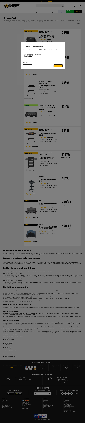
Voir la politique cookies (27, 56)
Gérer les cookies (27, 65)
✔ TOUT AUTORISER (58, 65)
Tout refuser (28, 46)
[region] (43, 55)
